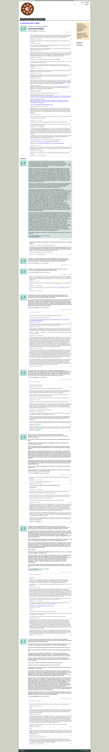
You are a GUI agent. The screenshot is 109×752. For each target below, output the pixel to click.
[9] (30, 101)
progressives (51, 96)
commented (32, 43)
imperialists (47, 101)
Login (82, 2)
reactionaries (38, 101)
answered (31, 235)
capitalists (38, 100)
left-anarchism (40, 28)
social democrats (56, 97)
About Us (42, 19)
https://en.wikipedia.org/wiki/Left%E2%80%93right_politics (41, 104)
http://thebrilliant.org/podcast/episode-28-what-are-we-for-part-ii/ (41, 605)
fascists (65, 100)
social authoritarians (61, 101)
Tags (36, 19)
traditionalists (41, 102)
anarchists (37, 96)
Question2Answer (87, 750)
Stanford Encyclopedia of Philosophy (63, 82)
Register (87, 2)
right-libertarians (53, 101)
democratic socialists (39, 97)
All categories (79, 45)
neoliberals (33, 101)
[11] (44, 102)
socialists (47, 96)
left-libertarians (50, 97)
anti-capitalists (57, 96)
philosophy (35, 28)
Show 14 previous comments (35, 312)
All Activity (23, 19)
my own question (61, 287)
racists (42, 101)
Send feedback (21, 750)
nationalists (53, 100)
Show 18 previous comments (35, 574)
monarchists (48, 100)
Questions (30, 19)
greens (45, 97)
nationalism (65, 390)
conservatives (43, 100)
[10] (44, 101)
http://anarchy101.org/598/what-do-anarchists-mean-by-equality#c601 (50, 143)
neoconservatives (59, 100)
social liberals (64, 97)
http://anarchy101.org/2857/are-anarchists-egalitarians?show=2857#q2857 (44, 141)
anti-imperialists (64, 96)
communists (42, 96)
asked (29, 31)
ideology (30, 28)
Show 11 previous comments (35, 381)
